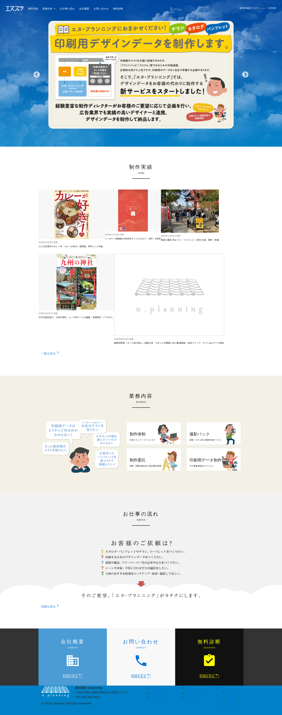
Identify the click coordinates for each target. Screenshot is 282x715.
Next (245, 74)
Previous (36, 74)
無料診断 (118, 8)
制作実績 (33, 8)
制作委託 (232, 697)
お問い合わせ (101, 8)
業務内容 (47, 8)
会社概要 (84, 8)
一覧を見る (50, 353)
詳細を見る (50, 606)
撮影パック (233, 701)
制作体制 (232, 692)
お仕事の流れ (67, 8)
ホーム (155, 687)
